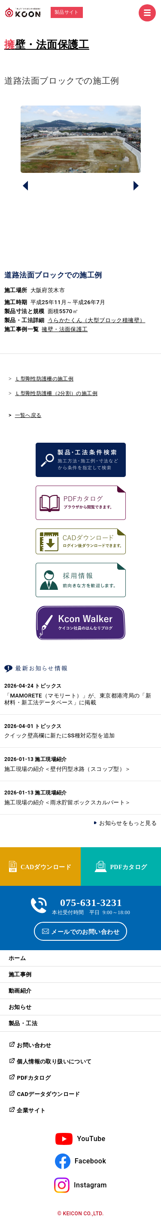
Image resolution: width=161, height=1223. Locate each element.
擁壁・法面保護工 (46, 45)
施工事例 (20, 974)
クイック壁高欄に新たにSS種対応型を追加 (59, 735)
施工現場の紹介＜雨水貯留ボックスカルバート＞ (67, 802)
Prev (25, 186)
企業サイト (31, 1110)
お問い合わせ (34, 1045)
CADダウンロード (46, 867)
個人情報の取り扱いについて (54, 1061)
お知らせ (20, 1007)
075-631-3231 (91, 901)
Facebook (90, 1161)
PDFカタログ (128, 867)
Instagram (90, 1185)
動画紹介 (20, 990)
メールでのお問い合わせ (85, 931)
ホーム (17, 958)
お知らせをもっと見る (128, 823)
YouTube (91, 1139)
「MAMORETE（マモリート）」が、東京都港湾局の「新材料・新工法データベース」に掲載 (77, 699)
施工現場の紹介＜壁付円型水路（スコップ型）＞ (67, 769)
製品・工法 (23, 1023)
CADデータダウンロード (48, 1094)
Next (136, 186)
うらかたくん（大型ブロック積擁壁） (97, 320)
